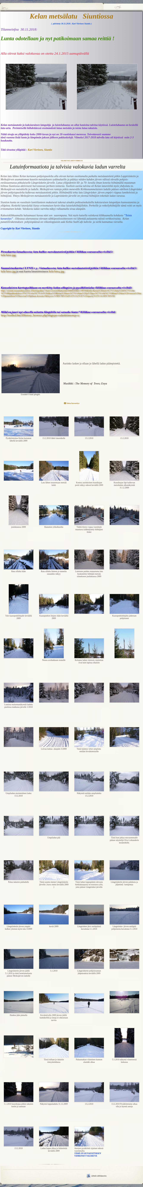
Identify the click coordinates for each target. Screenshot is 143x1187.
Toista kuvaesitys (72, 403)
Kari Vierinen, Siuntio (40, 149)
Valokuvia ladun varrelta (72, 160)
